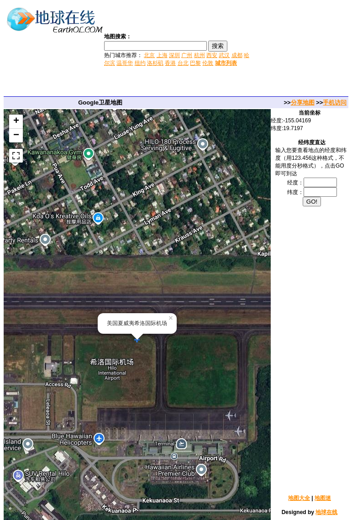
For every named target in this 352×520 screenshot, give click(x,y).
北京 (149, 55)
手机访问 (335, 102)
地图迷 (323, 498)
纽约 (140, 63)
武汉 (224, 55)
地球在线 (326, 512)
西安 (211, 55)
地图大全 (299, 498)
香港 (170, 63)
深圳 (174, 55)
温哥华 (124, 63)
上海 (162, 55)
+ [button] (16, 121)
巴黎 (195, 63)
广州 (186, 55)
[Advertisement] (302, 49)
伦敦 (207, 63)
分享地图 (303, 102)
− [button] (16, 135)
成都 (236, 55)
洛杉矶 (155, 63)
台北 (183, 63)
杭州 (199, 55)
